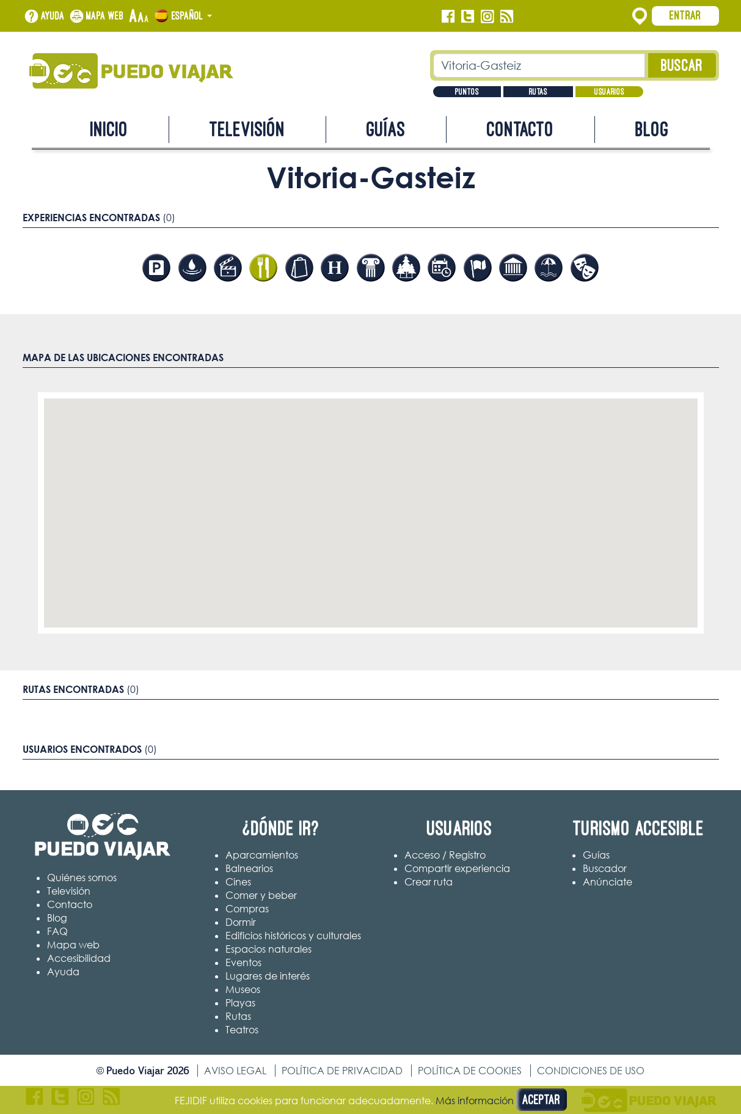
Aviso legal (235, 1071)
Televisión (247, 129)
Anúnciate (607, 882)
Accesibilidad (79, 958)
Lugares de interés (267, 976)
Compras (247, 909)
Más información (475, 1100)
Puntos (467, 91)
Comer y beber (261, 895)
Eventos (243, 962)
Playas (240, 1003)
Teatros (241, 1030)
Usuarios (609, 91)
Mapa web (105, 16)
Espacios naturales (268, 949)
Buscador (605, 868)
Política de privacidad (342, 1071)
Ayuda (53, 16)
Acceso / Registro (445, 855)
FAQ (57, 931)
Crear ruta (428, 882)
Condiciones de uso (590, 1071)
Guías (386, 129)
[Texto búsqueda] (539, 65)
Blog (652, 129)
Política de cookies (470, 1071)
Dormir (240, 922)
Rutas (538, 91)
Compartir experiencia (457, 868)
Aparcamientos (261, 855)
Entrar (685, 15)
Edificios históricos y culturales (293, 935)
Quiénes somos (82, 877)
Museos (242, 989)
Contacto (520, 129)
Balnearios (249, 868)
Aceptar (541, 1099)
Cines (238, 882)
